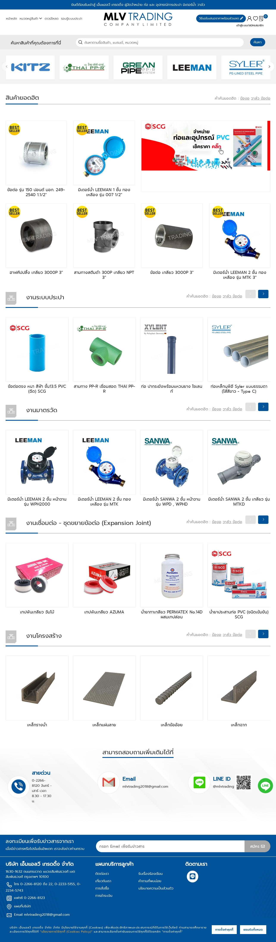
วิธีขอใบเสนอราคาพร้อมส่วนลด (221, 18)
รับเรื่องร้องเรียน (150, 873)
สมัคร (257, 846)
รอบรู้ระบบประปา (71, 18)
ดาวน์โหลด (51, 18)
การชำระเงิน (103, 895)
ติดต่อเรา (102, 873)
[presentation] (6, 67)
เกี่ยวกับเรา (103, 880)
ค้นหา (258, 42)
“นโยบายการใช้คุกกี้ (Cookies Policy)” (66, 932)
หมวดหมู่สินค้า (31, 18)
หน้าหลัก (11, 18)
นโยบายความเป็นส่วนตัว (155, 888)
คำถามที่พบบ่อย (149, 880)
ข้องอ (244, 98)
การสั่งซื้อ (102, 888)
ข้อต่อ (265, 98)
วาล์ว (256, 98)
